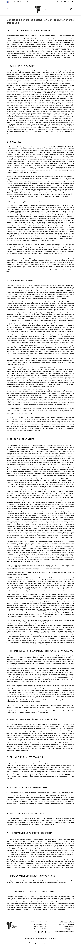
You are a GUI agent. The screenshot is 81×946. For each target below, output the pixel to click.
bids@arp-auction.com (62, 309)
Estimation (22, 2)
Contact (29, 2)
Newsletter (13, 2)
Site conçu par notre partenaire (40, 943)
